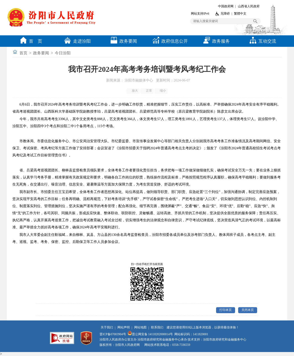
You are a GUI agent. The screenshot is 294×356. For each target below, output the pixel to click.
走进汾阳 (76, 41)
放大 (133, 91)
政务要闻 (122, 41)
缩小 (161, 91)
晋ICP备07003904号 (113, 334)
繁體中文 (240, 13)
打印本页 (225, 310)
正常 (147, 91)
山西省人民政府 (249, 6)
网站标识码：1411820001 (191, 334)
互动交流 (261, 41)
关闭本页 (247, 310)
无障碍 (225, 13)
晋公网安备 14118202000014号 (150, 334)
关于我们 (107, 327)
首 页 (30, 41)
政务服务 (215, 41)
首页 (23, 53)
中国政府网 (226, 6)
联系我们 (157, 327)
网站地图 (140, 327)
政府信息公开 (169, 41)
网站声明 (123, 327)
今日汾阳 (63, 53)
